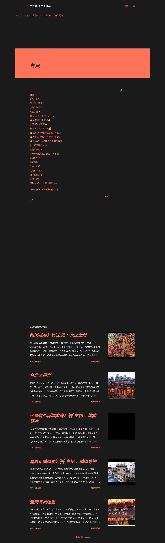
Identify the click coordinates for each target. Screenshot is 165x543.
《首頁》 (19, 15)
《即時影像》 (45, 15)
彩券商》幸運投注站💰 (40, 128)
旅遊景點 (34, 162)
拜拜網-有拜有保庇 (40, 6)
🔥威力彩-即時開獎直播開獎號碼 (45, 132)
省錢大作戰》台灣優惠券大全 (43, 183)
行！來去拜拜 (36, 103)
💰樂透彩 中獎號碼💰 (40, 120)
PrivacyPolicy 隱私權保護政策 (44, 189)
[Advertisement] (78, 33)
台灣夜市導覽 (36, 170)
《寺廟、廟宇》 (31, 15)
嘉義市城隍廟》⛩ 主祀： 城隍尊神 (63, 461)
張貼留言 (38, 361)
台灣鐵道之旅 (36, 174)
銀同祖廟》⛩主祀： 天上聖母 (58, 335)
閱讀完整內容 (95, 361)
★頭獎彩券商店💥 (39, 124)
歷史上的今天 (36, 149)
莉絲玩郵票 (35, 158)
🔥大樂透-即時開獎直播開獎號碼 (45, 137)
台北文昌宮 (40, 375)
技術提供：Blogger (82, 537)
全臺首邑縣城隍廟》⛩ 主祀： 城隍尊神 (63, 418)
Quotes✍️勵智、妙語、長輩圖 (44, 153)
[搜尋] (126, 6)
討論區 (33, 94)
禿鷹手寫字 (35, 179)
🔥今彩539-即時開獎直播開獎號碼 (46, 141)
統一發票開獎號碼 (38, 145)
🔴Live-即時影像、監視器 (42, 116)
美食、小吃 (35, 166)
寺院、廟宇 (35, 99)
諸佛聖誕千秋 (36, 107)
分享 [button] (120, 90)
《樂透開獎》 (59, 15)
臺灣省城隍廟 (42, 502)
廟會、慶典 (35, 111)
